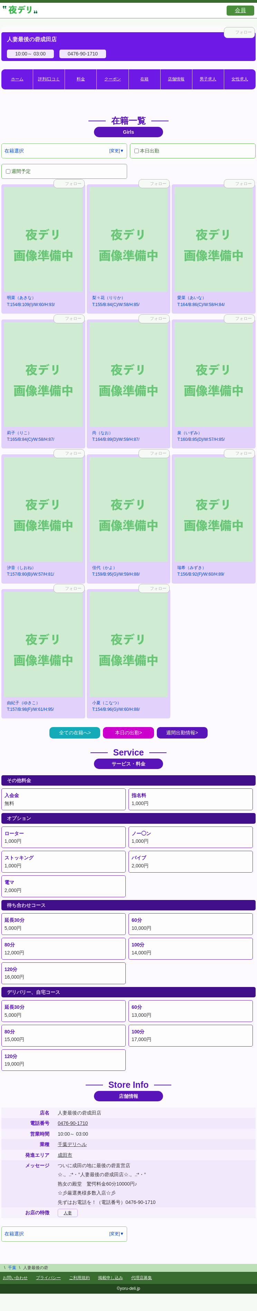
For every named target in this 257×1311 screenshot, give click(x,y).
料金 (81, 79)
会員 (240, 10)
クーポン (112, 79)
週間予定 (18, 171)
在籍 (144, 79)
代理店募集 (141, 1277)
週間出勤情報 (180, 732)
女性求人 (239, 79)
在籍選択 (14, 151)
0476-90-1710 (73, 1123)
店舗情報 (176, 79)
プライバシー (48, 1277)
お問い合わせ (15, 1277)
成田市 (65, 1155)
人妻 (68, 1213)
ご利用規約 (79, 1277)
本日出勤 (146, 151)
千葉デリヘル (72, 1144)
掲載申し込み (110, 1277)
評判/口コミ (49, 79)
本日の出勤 (127, 732)
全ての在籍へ (73, 732)
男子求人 (208, 79)
